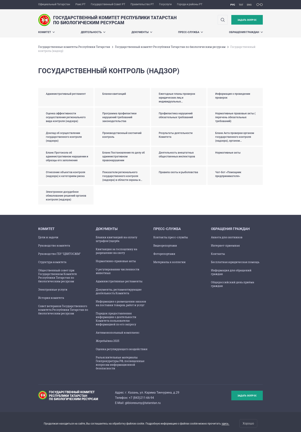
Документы (141, 32)
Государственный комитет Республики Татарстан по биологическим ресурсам (170, 47)
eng (249, 4)
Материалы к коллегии (169, 262)
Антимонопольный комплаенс (118, 332)
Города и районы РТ (189, 4)
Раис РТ (80, 4)
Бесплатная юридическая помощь (235, 262)
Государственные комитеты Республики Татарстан (74, 47)
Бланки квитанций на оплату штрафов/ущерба (116, 239)
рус (232, 4)
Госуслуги (165, 4)
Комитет (46, 32)
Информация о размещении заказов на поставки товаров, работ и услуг (121, 303)
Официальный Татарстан (54, 4)
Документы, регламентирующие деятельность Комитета (119, 291)
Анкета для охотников (226, 237)
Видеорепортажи (165, 245)
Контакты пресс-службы (170, 237)
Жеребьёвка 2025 (107, 341)
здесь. (225, 423)
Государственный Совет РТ (108, 4)
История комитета (51, 298)
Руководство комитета (54, 245)
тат (241, 4)
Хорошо (248, 423)
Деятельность (93, 32)
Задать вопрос (247, 20)
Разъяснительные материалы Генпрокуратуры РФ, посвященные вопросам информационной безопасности (120, 363)
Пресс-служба (190, 32)
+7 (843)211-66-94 (141, 398)
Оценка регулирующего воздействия (121, 349)
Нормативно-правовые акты (116, 261)
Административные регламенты (119, 281)
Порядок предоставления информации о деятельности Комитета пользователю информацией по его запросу (116, 319)
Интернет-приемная (225, 245)
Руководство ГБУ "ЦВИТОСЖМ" (59, 254)
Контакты (218, 254)
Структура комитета (52, 262)
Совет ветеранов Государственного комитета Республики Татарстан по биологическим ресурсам (63, 309)
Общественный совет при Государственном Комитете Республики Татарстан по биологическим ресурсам (57, 275)
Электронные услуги (52, 289)
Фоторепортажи (164, 254)
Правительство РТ (142, 4)
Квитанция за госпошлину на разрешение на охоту (116, 251)
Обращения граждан (246, 32)
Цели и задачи (48, 237)
